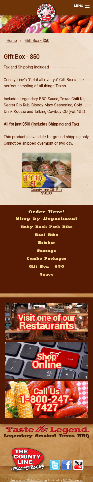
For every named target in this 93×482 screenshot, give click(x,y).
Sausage (46, 250)
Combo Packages (46, 258)
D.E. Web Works (73, 480)
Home (11, 40)
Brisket (46, 242)
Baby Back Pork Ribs (47, 227)
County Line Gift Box (46, 190)
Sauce (47, 274)
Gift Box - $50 (37, 40)
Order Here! (46, 212)
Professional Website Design (28, 480)
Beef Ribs (46, 234)
